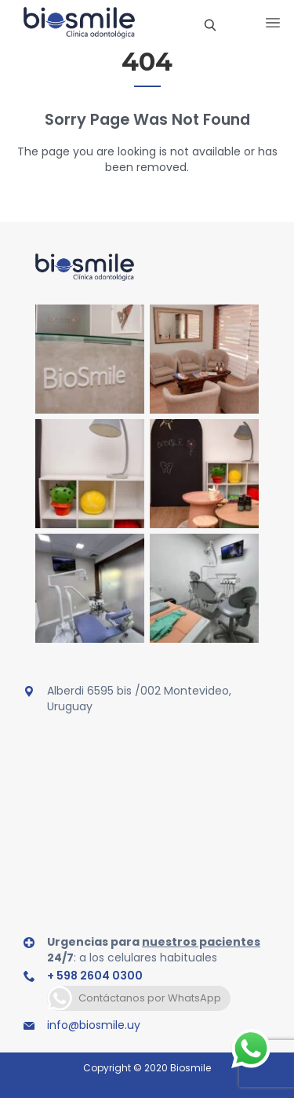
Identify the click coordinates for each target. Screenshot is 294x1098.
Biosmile (190, 1067)
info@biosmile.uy (93, 1025)
